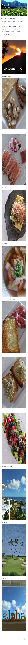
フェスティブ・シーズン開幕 (8, 18)
